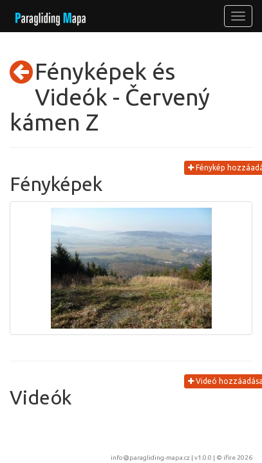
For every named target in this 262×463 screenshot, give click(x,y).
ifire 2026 (237, 457)
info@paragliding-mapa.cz (150, 457)
